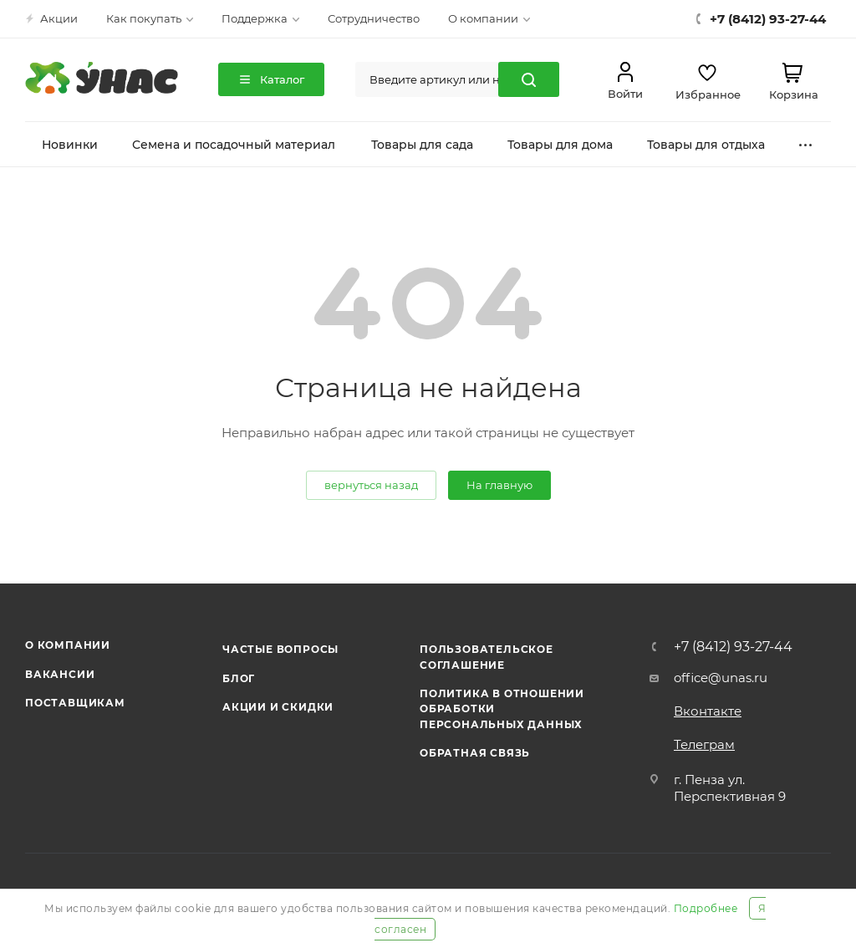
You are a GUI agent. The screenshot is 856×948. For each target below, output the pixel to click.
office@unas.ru (720, 678)
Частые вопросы (280, 649)
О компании (67, 645)
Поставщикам (75, 702)
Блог (238, 678)
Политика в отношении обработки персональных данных (502, 709)
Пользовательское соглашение (486, 656)
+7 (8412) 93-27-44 (733, 647)
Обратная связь (475, 753)
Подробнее (706, 908)
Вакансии (59, 674)
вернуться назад (371, 485)
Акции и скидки (278, 707)
